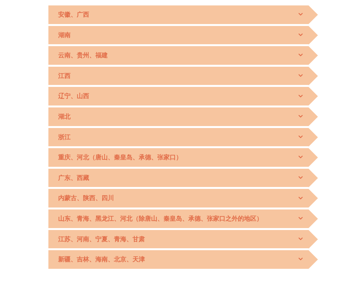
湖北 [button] (64, 116)
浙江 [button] (64, 137)
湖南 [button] (64, 35)
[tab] (178, 14)
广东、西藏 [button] (73, 178)
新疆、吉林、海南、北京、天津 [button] (101, 259)
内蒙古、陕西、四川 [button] (86, 198)
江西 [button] (64, 76)
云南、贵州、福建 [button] (83, 55)
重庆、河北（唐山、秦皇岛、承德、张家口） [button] (120, 157)
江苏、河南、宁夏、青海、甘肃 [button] (101, 239)
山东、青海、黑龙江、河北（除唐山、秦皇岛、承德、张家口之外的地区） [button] (160, 218)
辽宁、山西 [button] (73, 96)
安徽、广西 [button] (73, 14)
